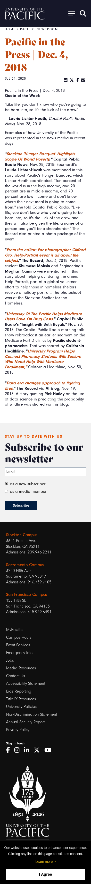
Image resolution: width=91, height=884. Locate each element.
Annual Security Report (25, 722)
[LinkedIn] (66, 80)
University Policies (21, 706)
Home (10, 29)
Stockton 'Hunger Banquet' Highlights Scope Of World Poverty (40, 156)
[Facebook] (77, 80)
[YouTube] (49, 750)
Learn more (44, 862)
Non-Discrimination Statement (31, 714)
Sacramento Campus (25, 564)
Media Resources (21, 668)
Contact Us (15, 676)
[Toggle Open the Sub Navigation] (70, 13)
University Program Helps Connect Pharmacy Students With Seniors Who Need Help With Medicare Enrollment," (43, 359)
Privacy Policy (17, 729)
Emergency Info (19, 652)
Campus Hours (18, 637)
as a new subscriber (28, 484)
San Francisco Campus (26, 594)
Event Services (18, 645)
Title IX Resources (21, 699)
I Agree (45, 874)
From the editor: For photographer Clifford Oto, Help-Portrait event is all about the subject (45, 255)
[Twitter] (72, 80)
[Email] (83, 80)
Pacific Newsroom (39, 29)
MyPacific (14, 629)
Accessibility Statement (25, 683)
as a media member (28, 491)
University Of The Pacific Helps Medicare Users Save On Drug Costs (43, 316)
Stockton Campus (21, 534)
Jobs (10, 660)
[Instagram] (18, 750)
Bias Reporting (18, 691)
